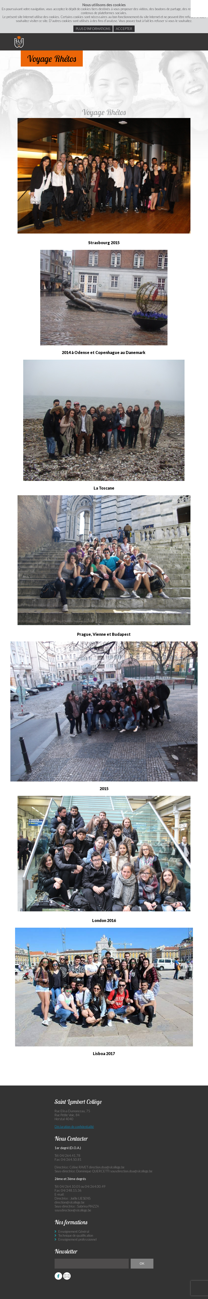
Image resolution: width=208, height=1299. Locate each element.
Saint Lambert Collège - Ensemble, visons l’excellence (19, 41)
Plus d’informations (93, 29)
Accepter (124, 29)
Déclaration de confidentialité (74, 1127)
